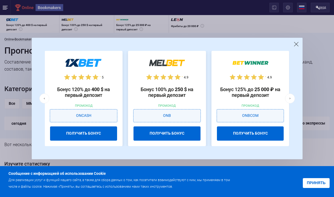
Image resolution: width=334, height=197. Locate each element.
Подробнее (185, 186)
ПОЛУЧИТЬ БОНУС (83, 133)
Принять (316, 183)
